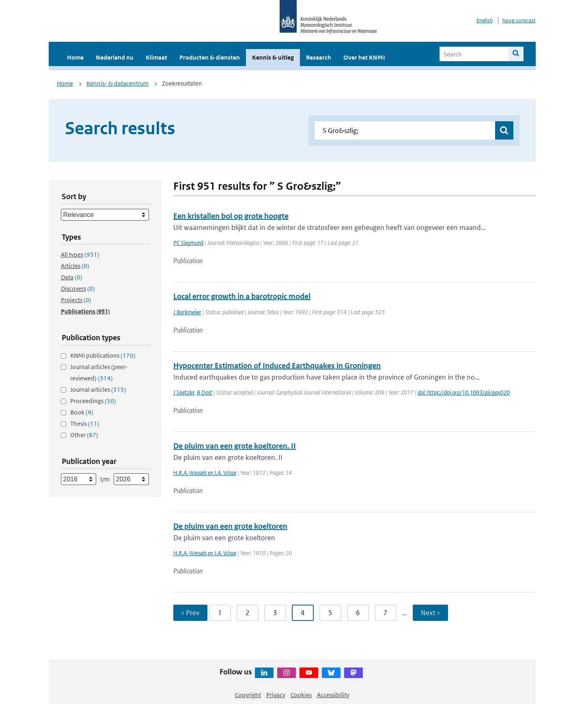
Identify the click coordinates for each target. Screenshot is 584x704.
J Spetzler (183, 392)
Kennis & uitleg (273, 57)
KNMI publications (103, 355)
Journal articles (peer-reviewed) (98, 372)
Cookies (301, 695)
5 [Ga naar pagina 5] (330, 612)
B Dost (204, 392)
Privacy (275, 695)
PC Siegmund (188, 243)
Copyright (248, 695)
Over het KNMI (364, 57)
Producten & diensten (209, 57)
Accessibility (333, 695)
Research (318, 57)
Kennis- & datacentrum (117, 83)
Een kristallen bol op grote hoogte (231, 216)
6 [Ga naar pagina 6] (358, 612)
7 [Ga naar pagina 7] (386, 612)
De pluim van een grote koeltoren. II (234, 446)
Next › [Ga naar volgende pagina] (430, 612)
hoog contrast (519, 20)
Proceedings (93, 401)
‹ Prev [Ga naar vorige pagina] (190, 612)
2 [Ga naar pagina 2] (248, 612)
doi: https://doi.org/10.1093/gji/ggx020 (464, 392)
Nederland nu (115, 57)
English (484, 20)
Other (84, 435)
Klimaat (156, 57)
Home (75, 57)
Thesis (84, 423)
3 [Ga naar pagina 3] (275, 612)
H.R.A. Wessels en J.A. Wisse (204, 472)
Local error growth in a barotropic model (241, 296)
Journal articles (98, 389)
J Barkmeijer (187, 312)
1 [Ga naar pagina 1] (220, 612)
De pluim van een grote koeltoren (230, 526)
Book (81, 412)
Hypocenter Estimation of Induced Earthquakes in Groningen (277, 365)
